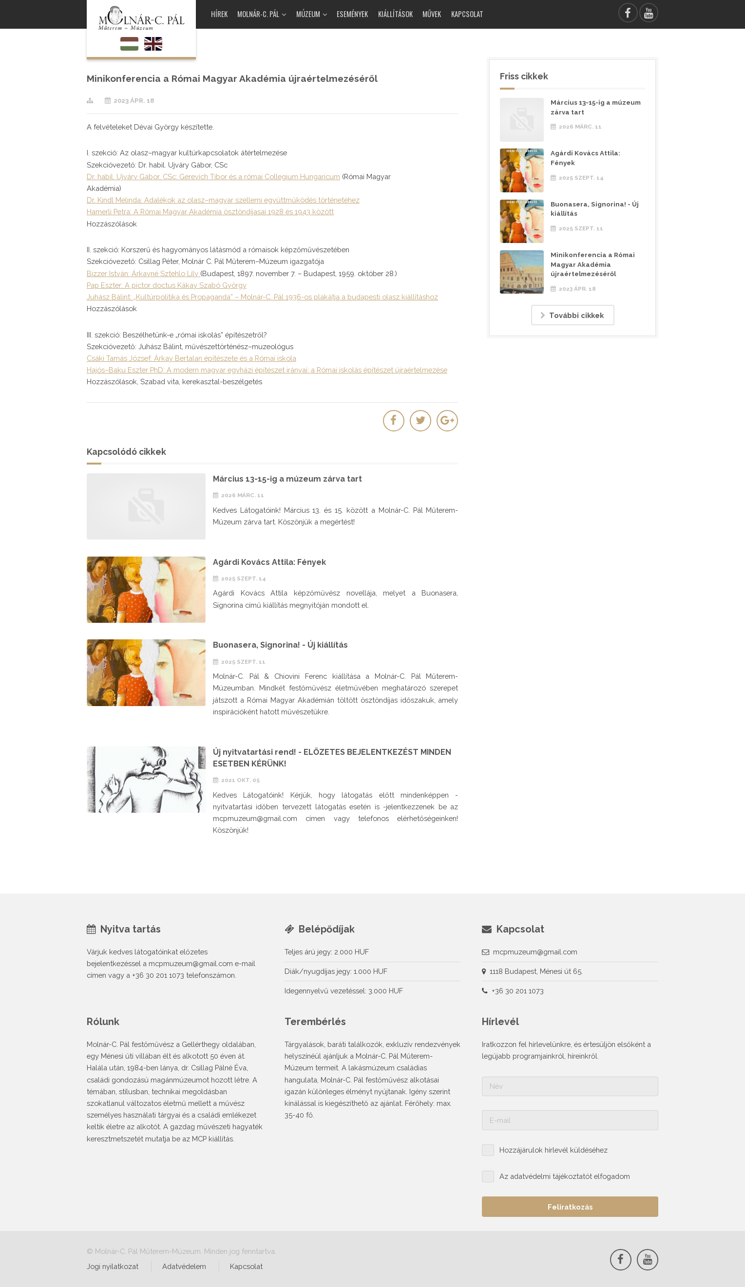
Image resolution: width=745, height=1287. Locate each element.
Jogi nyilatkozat (112, 1266)
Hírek (219, 14)
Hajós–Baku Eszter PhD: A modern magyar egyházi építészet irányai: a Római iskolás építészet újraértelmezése (267, 370)
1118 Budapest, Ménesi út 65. (536, 971)
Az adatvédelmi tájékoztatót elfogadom (564, 1176)
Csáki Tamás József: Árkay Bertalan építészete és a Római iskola (191, 358)
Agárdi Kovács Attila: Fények (269, 562)
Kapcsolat (467, 14)
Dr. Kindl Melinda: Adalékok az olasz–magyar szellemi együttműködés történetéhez (223, 200)
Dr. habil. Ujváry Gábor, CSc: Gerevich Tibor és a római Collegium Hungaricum (213, 176)
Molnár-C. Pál (258, 14)
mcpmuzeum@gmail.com (535, 952)
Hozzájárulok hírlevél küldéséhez (553, 1150)
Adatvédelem (184, 1266)
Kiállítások (395, 14)
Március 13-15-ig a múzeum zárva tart (287, 479)
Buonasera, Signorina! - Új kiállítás (280, 645)
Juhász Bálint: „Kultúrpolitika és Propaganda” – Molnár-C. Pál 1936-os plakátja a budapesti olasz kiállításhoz (262, 297)
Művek (431, 14)
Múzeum (308, 14)
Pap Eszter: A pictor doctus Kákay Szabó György (167, 285)
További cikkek (576, 315)
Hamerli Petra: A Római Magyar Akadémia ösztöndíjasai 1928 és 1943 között (210, 211)
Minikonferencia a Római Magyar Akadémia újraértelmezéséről (593, 264)
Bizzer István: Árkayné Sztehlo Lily (143, 273)
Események (352, 14)
